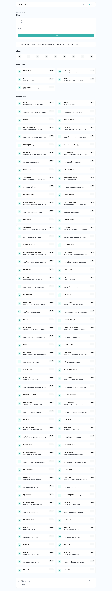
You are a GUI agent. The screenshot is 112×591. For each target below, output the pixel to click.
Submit (56, 35)
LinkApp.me (22, 4)
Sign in (89, 4)
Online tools (18, 12)
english (89, 580)
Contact (23, 584)
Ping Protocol (22, 20)
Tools (83, 4)
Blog (19, 584)
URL (19, 28)
